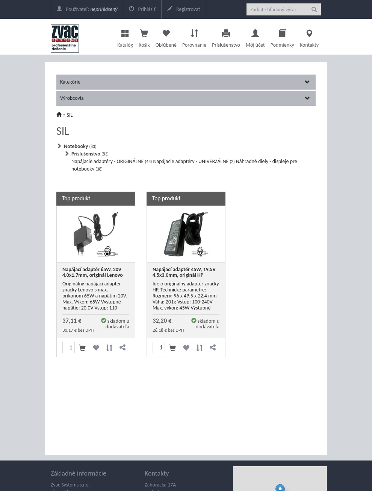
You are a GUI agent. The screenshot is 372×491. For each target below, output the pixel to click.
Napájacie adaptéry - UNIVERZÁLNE (194, 161)
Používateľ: (87, 9)
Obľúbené (166, 36)
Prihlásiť (142, 9)
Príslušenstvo (226, 36)
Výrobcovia (185, 98)
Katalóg (125, 36)
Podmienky (282, 36)
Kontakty (309, 36)
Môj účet (255, 36)
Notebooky (80, 146)
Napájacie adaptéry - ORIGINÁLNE (111, 161)
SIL (70, 115)
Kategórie (185, 82)
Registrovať (183, 9)
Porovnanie (194, 36)
